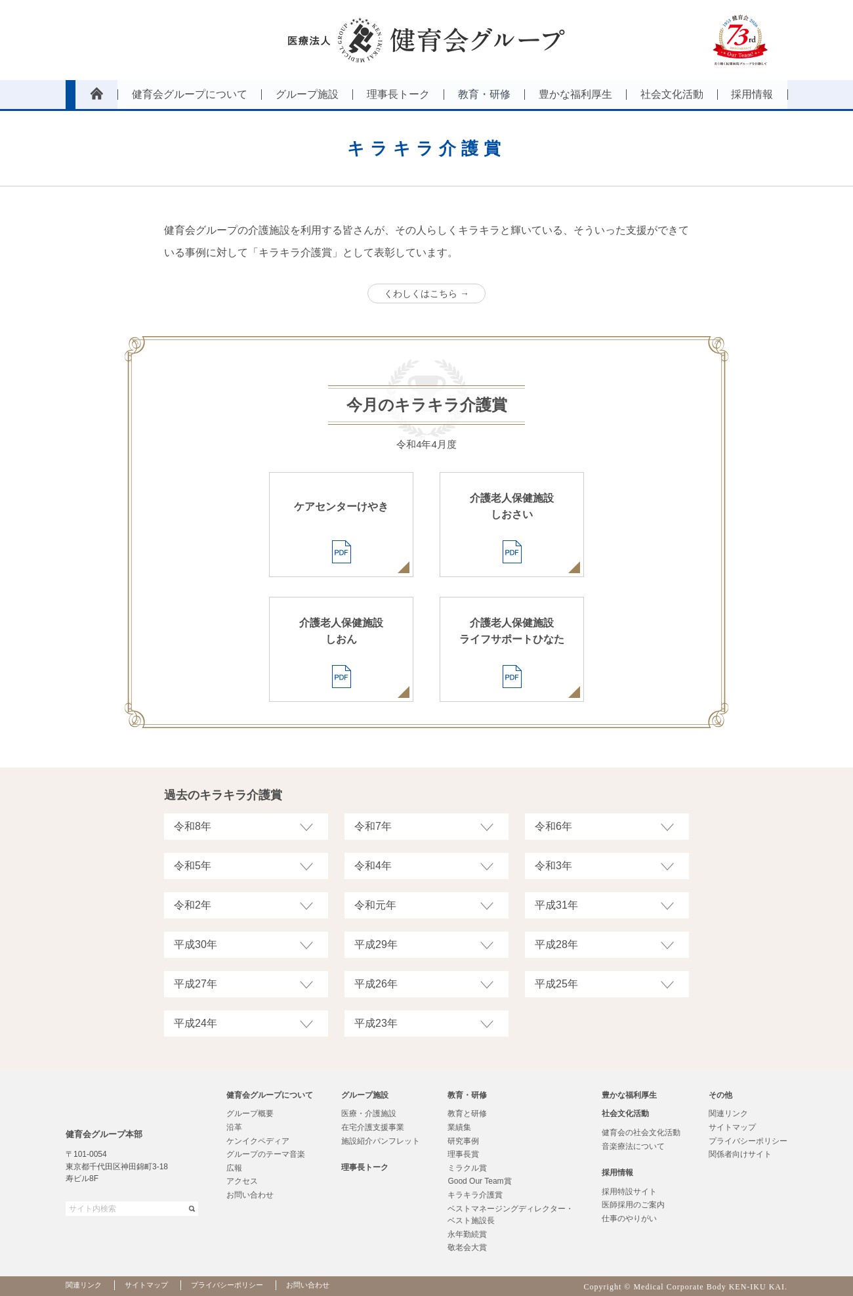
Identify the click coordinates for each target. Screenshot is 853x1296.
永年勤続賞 (467, 1234)
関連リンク (728, 1113)
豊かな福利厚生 (629, 1095)
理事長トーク (364, 1167)
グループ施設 (364, 1095)
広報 (234, 1168)
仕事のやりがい (629, 1218)
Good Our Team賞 (479, 1181)
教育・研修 (467, 1095)
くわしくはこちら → (426, 293)
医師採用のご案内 (633, 1204)
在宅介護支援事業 (372, 1127)
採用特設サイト (629, 1191)
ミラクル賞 (467, 1168)
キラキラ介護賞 (475, 1194)
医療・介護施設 (368, 1113)
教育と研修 (467, 1113)
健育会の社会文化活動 (641, 1132)
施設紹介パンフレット (380, 1141)
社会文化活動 (625, 1113)
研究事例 (463, 1141)
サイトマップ (732, 1127)
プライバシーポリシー (748, 1141)
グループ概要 (250, 1113)
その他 (720, 1095)
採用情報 (617, 1172)
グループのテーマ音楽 (265, 1154)
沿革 (234, 1127)
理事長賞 (463, 1154)
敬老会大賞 (467, 1247)
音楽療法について (633, 1146)
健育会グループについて (269, 1095)
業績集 (459, 1127)
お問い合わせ (250, 1194)
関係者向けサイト (740, 1154)
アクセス (242, 1181)
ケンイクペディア (257, 1141)
